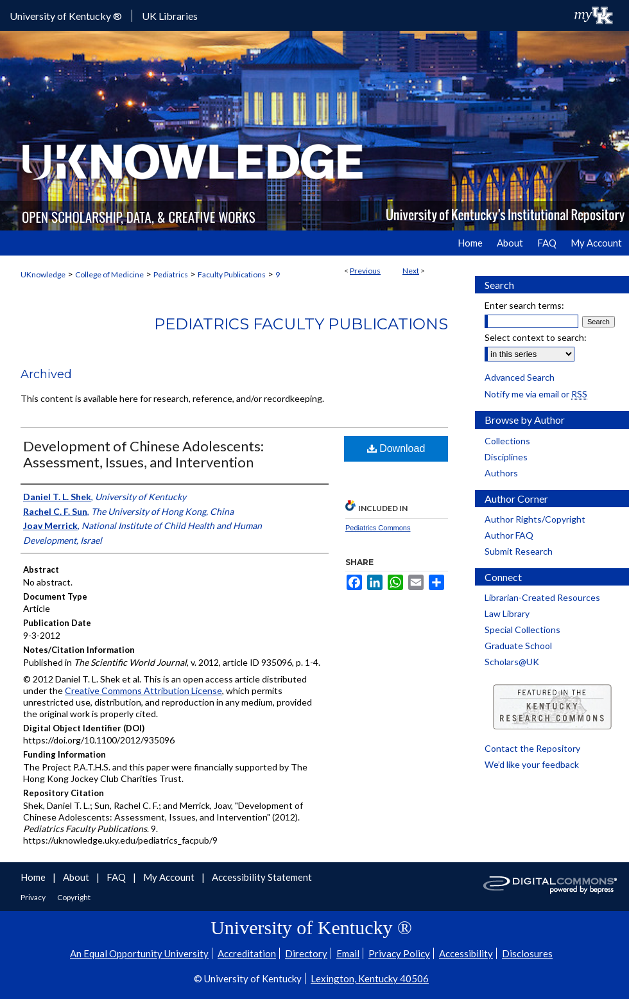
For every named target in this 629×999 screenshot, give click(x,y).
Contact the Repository (532, 748)
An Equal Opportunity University (139, 953)
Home (34, 877)
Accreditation (247, 953)
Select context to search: (536, 337)
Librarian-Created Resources (542, 597)
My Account (169, 877)
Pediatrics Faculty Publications (301, 324)
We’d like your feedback (532, 764)
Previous (365, 270)
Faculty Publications (232, 274)
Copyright (73, 897)
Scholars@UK (512, 661)
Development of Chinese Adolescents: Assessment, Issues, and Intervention (143, 454)
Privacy (34, 897)
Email (347, 953)
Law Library (507, 613)
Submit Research (519, 551)
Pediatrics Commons (377, 528)
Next (410, 270)
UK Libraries (170, 16)
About (77, 877)
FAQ (117, 877)
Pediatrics (170, 274)
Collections (507, 440)
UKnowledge (43, 274)
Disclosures (527, 953)
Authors (501, 472)
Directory (306, 953)
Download (396, 448)
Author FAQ (509, 535)
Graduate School (518, 645)
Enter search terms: (524, 305)
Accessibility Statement (262, 877)
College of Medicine (109, 274)
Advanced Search (520, 377)
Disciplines (506, 456)
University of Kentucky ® (66, 16)
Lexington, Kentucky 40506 (370, 978)
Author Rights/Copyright (535, 519)
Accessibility (466, 953)
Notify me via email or (536, 393)
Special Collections (522, 629)
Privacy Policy (399, 953)
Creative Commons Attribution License (143, 690)
